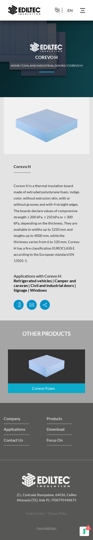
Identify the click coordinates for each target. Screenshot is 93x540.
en (70, 10)
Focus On (55, 440)
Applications (14, 429)
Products (54, 418)
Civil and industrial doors (43, 65)
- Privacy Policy (56, 513)
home (15, 65)
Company (12, 418)
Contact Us (13, 440)
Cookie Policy (35, 513)
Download (55, 429)
